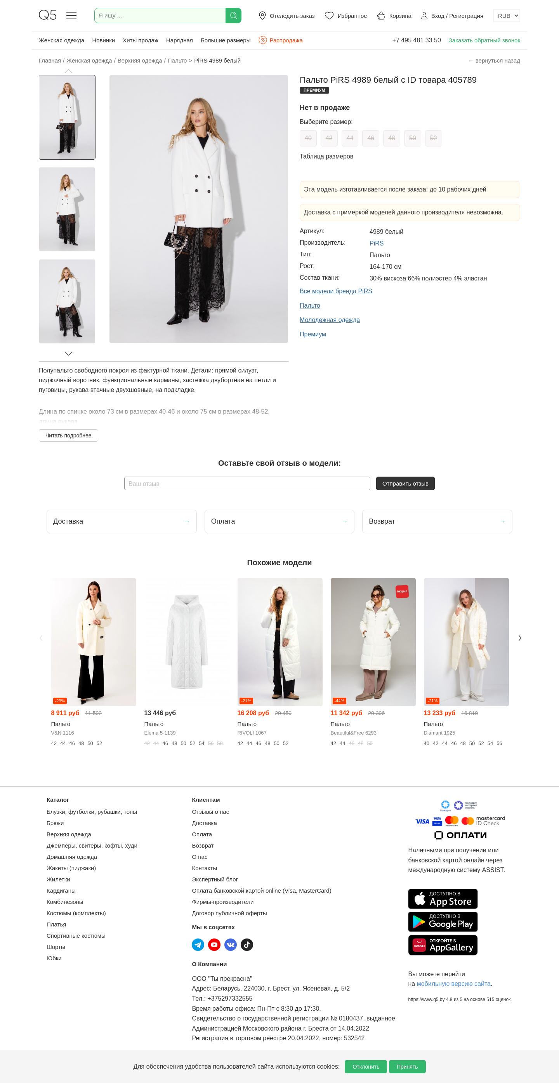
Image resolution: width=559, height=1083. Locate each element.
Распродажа (280, 40)
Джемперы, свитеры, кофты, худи (92, 845)
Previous (40, 637)
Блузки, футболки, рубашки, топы (92, 811)
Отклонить (365, 1067)
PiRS (377, 243)
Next (519, 637)
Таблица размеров (326, 156)
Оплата (202, 834)
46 (370, 138)
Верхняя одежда (69, 834)
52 (433, 138)
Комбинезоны (65, 901)
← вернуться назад (494, 60)
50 (412, 138)
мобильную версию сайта (454, 983)
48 (391, 138)
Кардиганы (61, 890)
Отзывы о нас (210, 811)
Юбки (54, 958)
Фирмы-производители (222, 901)
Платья (56, 924)
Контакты (204, 868)
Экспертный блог (215, 879)
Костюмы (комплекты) (76, 913)
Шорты (56, 947)
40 (308, 138)
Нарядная (179, 40)
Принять (407, 1067)
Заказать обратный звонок (484, 40)
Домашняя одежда (72, 856)
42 (329, 138)
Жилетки (58, 879)
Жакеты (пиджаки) (71, 868)
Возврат (203, 845)
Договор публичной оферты (229, 913)
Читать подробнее (68, 435)
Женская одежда (61, 40)
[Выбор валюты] (506, 15)
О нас (199, 856)
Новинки (103, 40)
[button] (68, 71)
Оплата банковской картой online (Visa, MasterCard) (261, 890)
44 (350, 138)
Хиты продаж (140, 40)
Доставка (204, 823)
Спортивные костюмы (76, 935)
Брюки (55, 823)
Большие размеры (226, 40)
